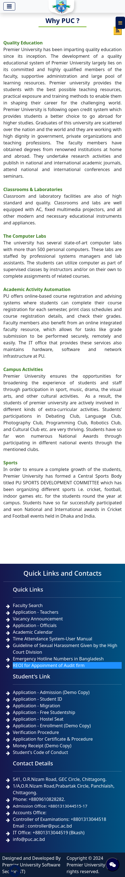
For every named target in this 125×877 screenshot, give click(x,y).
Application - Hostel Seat (38, 719)
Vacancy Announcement (38, 619)
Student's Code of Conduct (40, 752)
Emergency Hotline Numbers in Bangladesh (58, 659)
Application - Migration (36, 706)
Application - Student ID (37, 699)
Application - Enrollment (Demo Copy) (52, 726)
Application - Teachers (35, 612)
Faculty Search (28, 605)
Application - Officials (35, 625)
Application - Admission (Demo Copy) (51, 692)
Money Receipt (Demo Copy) (42, 746)
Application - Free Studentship (44, 712)
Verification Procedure (36, 732)
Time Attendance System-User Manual (52, 639)
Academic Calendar (33, 632)
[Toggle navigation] (9, 6)
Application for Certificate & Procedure (53, 739)
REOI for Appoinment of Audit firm (49, 665)
